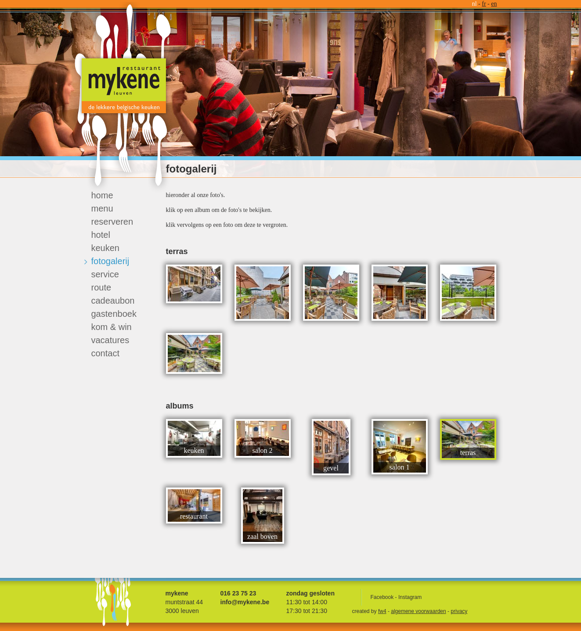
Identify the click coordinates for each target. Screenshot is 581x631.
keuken (105, 248)
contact (105, 353)
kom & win (111, 327)
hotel (100, 235)
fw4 (382, 611)
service (105, 274)
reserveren (112, 221)
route (101, 287)
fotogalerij (110, 261)
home (102, 195)
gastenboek (114, 314)
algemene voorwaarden (418, 611)
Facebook (382, 597)
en (494, 3)
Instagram (410, 597)
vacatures (110, 340)
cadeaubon (113, 300)
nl (474, 3)
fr (484, 3)
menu (102, 208)
